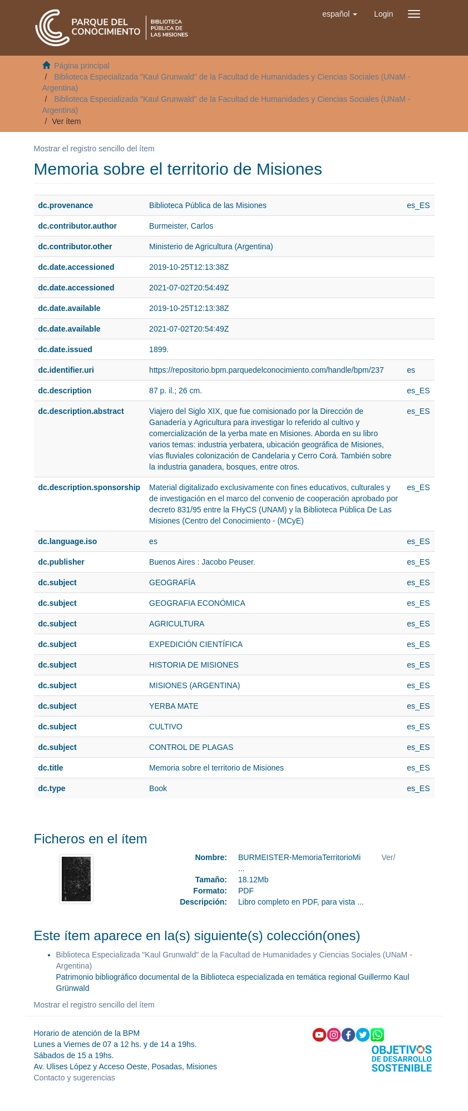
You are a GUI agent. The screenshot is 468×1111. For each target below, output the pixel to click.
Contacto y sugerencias (74, 1077)
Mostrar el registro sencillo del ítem (94, 148)
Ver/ (389, 857)
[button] (340, 14)
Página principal (82, 65)
